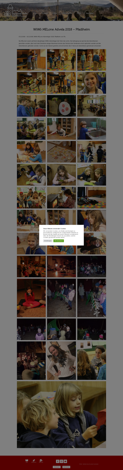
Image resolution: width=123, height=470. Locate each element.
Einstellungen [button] (47, 240)
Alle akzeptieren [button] (58, 240)
